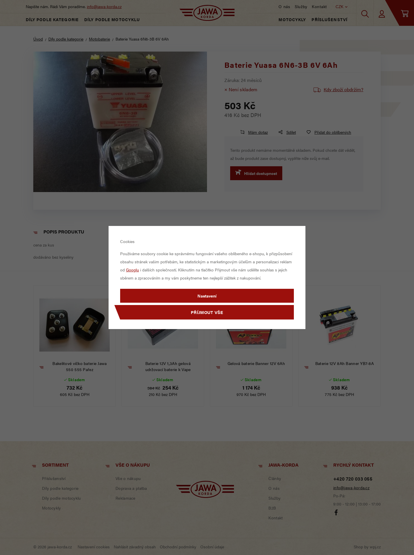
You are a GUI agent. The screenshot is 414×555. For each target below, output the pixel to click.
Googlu (132, 270)
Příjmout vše (207, 312)
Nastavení (207, 296)
